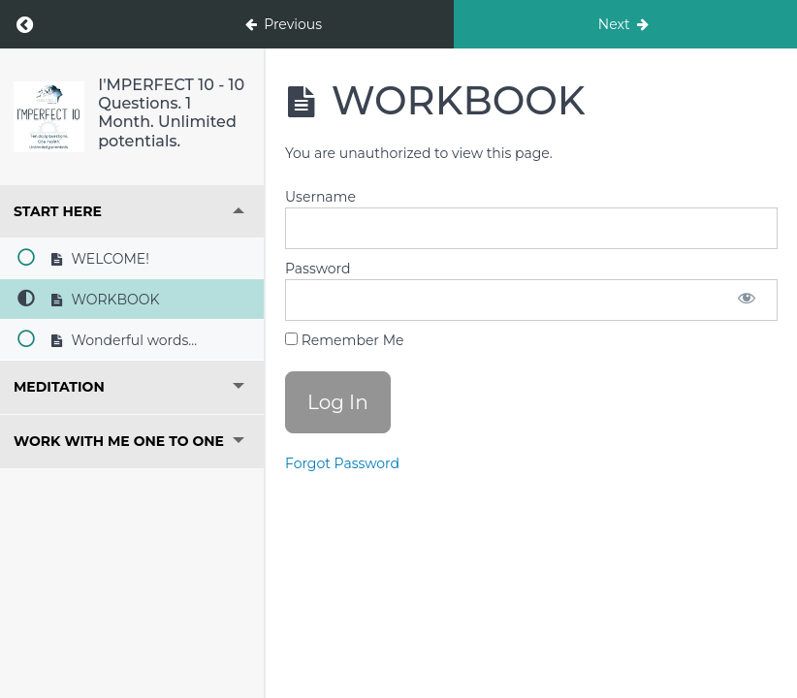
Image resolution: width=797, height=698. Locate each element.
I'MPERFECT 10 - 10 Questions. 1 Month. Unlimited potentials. (171, 113)
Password (317, 268)
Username (320, 197)
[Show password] (747, 300)
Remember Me (344, 340)
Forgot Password (342, 463)
